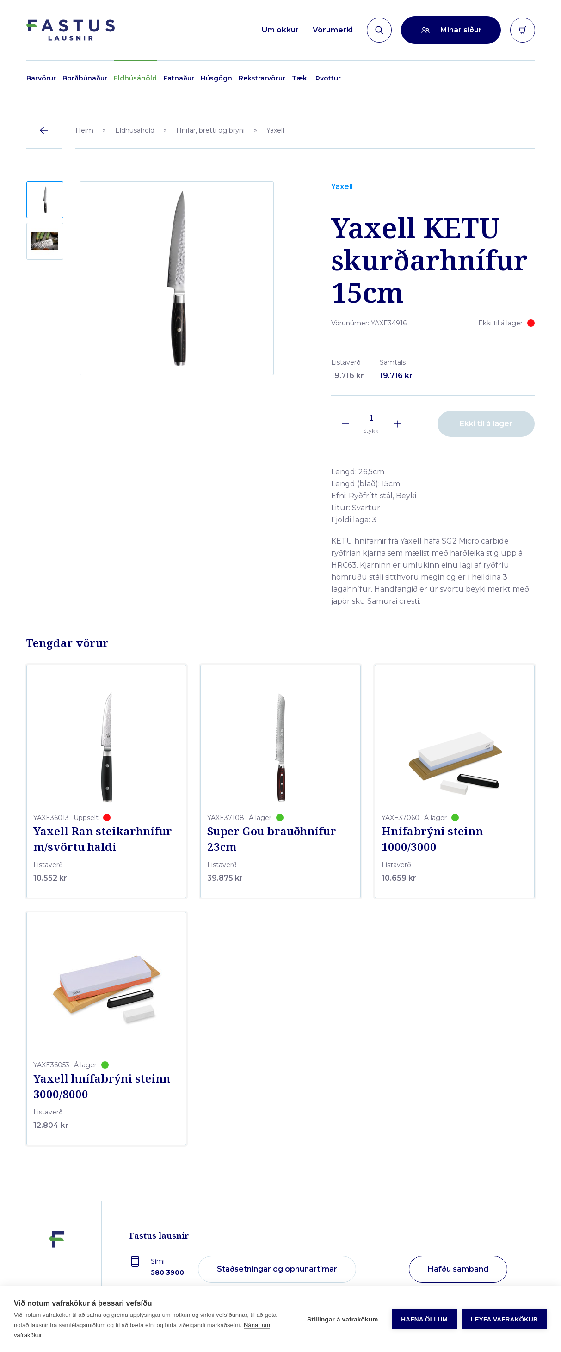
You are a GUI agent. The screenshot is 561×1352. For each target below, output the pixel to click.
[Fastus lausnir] (57, 1269)
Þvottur (328, 78)
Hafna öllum (424, 1319)
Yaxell (275, 130)
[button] (44, 199)
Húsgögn (216, 78)
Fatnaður (178, 78)
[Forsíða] (70, 30)
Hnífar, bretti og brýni (210, 130)
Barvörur (41, 78)
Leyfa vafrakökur (504, 1319)
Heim (84, 130)
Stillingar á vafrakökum (342, 1319)
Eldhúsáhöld (135, 78)
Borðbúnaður (84, 78)
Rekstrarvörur (262, 78)
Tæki (300, 78)
